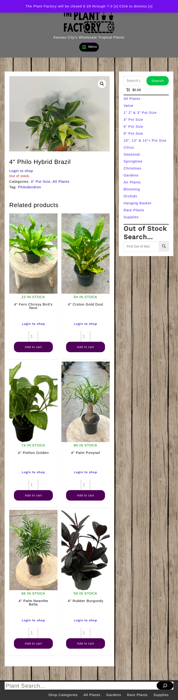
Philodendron (29, 187)
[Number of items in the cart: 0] (133, 89)
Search (157, 81)
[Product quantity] (33, 336)
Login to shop (21, 171)
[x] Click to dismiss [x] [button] (133, 6)
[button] (102, 84)
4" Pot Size (41, 181)
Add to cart (33, 347)
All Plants (61, 181)
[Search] (165, 686)
